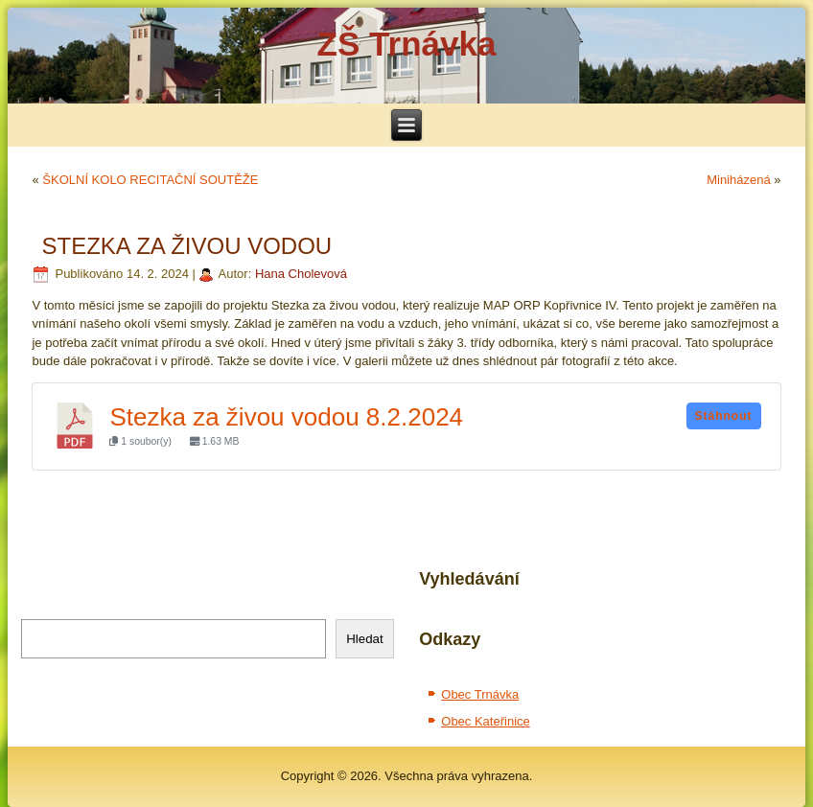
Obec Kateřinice (485, 721)
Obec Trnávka (480, 694)
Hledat (364, 639)
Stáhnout (724, 416)
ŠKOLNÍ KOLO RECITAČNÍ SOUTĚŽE (150, 180)
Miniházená (739, 180)
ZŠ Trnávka (407, 43)
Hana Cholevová (301, 273)
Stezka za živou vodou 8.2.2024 (286, 417)
